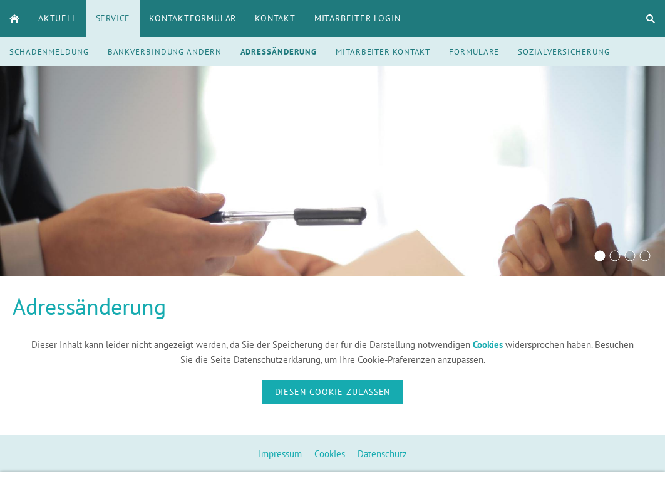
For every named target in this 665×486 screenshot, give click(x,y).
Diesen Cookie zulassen (333, 392)
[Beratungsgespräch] (599, 255)
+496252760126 (363, 476)
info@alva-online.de (477, 476)
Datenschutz (382, 454)
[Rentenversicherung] (614, 255)
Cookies (329, 454)
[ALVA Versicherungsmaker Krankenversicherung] (629, 255)
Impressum (280, 454)
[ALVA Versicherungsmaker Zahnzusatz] (644, 255)
